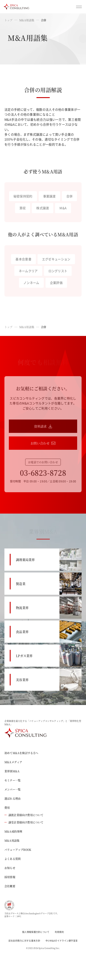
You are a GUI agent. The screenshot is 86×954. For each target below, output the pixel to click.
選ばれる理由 (12, 798)
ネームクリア (28, 271)
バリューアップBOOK (17, 850)
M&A (63, 208)
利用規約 (59, 932)
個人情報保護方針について (36, 932)
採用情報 (9, 877)
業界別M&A (11, 771)
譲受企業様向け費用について (24, 822)
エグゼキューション (56, 259)
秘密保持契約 (22, 196)
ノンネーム (31, 282)
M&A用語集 (26, 20)
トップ (8, 20)
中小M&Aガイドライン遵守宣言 (62, 940)
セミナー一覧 (12, 780)
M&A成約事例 (13, 831)
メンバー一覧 (12, 789)
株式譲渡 (42, 208)
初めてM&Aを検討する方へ (21, 753)
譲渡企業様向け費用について (24, 815)
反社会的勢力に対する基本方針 (24, 940)
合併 (69, 196)
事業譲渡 (49, 196)
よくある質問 (12, 859)
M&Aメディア (13, 762)
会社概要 (9, 886)
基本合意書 (23, 259)
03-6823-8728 (43, 472)
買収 (22, 208)
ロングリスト (57, 271)
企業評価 (56, 282)
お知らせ (9, 868)
